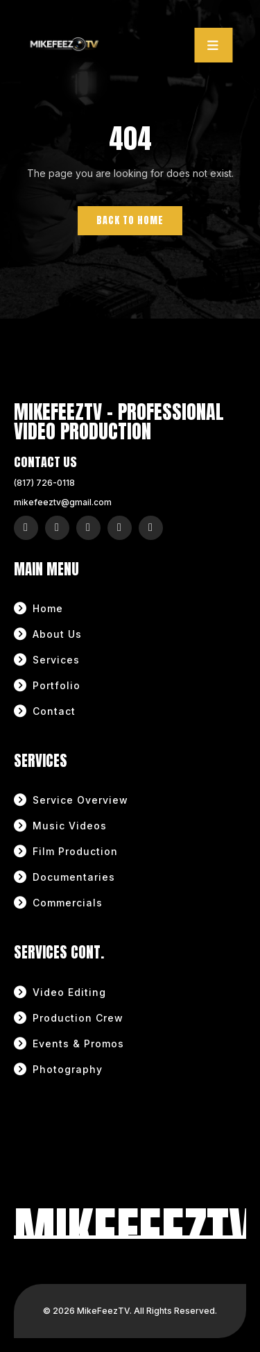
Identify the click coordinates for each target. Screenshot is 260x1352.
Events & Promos (78, 1043)
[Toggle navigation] (214, 45)
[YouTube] (119, 528)
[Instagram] (26, 528)
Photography (68, 1069)
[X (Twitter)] (88, 528)
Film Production (75, 851)
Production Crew (78, 1018)
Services (56, 660)
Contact (54, 711)
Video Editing (69, 992)
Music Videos (70, 825)
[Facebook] (57, 528)
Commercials (68, 903)
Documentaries (74, 877)
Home (48, 608)
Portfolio (56, 685)
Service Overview (80, 800)
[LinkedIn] (151, 528)
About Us (57, 634)
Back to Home (130, 220)
